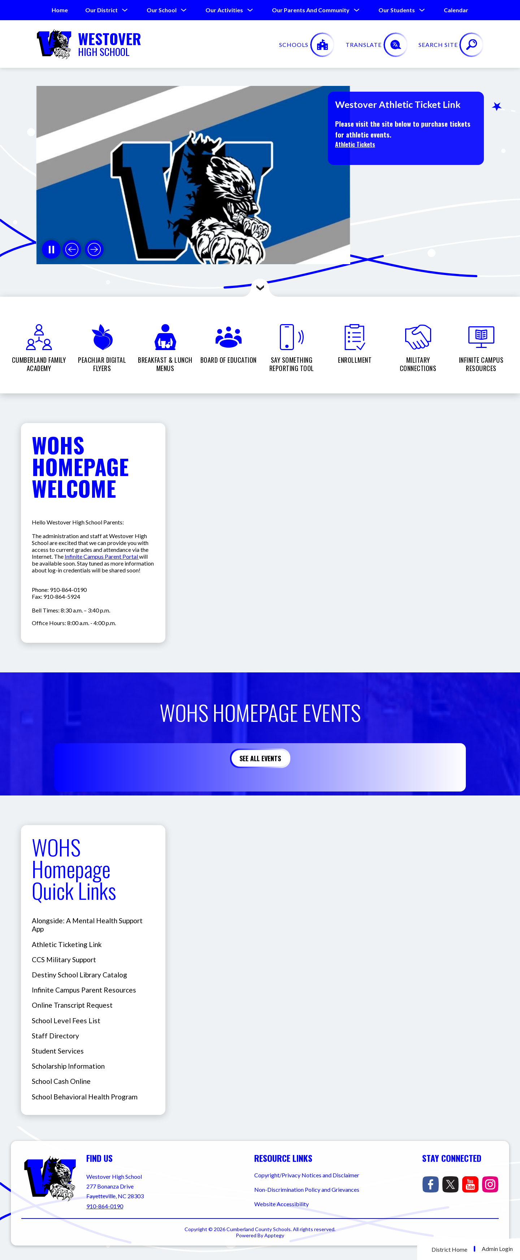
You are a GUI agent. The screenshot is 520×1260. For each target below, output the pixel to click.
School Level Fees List (66, 1020)
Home (60, 9)
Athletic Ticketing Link (67, 944)
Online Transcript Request (72, 1005)
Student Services (58, 1051)
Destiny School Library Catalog (79, 975)
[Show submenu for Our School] (162, 10)
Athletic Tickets (355, 144)
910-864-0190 (104, 1206)
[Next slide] (94, 249)
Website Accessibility (281, 1203)
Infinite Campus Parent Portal (102, 556)
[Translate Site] (424, 44)
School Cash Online (61, 1081)
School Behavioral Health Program (85, 1097)
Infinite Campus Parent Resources (84, 990)
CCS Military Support (64, 959)
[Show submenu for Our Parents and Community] (311, 10)
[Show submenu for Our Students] (396, 10)
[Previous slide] (71, 249)
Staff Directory (55, 1036)
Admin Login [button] (497, 1249)
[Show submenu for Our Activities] (224, 10)
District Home (449, 1249)
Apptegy (274, 1235)
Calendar (456, 9)
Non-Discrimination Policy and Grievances (306, 1189)
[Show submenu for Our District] (101, 10)
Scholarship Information (68, 1066)
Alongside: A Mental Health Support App (87, 924)
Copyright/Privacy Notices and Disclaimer (306, 1175)
